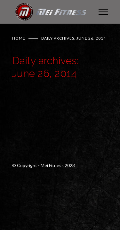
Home (18, 38)
